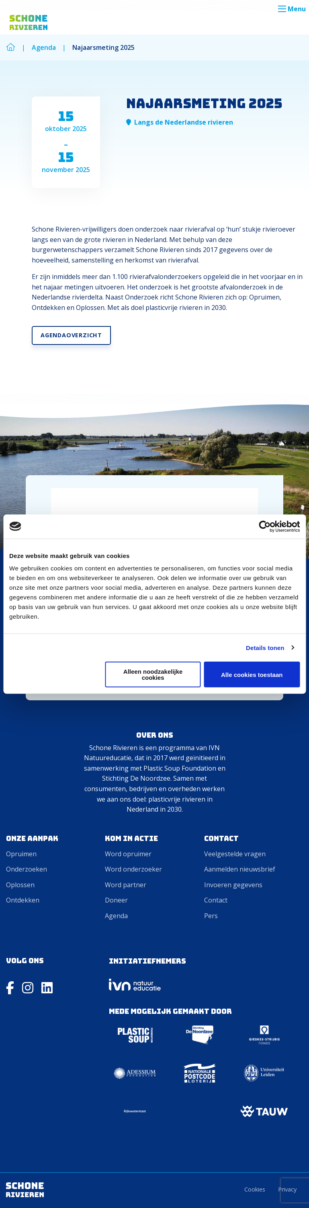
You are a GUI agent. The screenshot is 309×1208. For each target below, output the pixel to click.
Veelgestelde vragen (235, 853)
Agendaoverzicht (71, 335)
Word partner (125, 884)
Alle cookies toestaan (251, 674)
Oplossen (20, 884)
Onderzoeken (26, 869)
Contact (215, 900)
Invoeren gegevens (233, 884)
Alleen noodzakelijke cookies (153, 674)
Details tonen (265, 647)
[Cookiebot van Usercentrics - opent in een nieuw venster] (264, 526)
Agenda (116, 915)
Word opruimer (128, 853)
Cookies (254, 1189)
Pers (211, 915)
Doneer (116, 900)
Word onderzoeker (133, 869)
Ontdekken (22, 900)
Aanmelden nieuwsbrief (239, 869)
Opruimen (21, 853)
